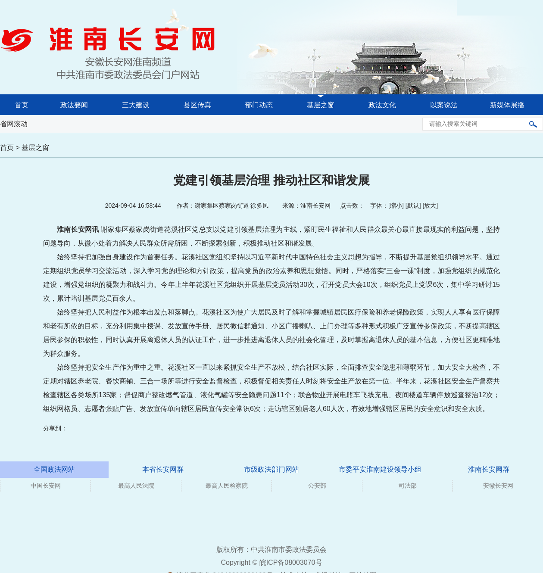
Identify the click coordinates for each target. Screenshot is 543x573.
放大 (430, 205)
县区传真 (197, 105)
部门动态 (259, 105)
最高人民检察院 (227, 485)
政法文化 (382, 105)
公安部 (317, 485)
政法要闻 (74, 105)
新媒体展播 (507, 105)
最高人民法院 (136, 485)
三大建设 (136, 105)
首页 (21, 105)
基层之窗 (320, 105)
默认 (413, 205)
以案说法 (444, 105)
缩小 (396, 205)
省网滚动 (14, 124)
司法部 (408, 485)
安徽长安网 (498, 485)
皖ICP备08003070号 (290, 562)
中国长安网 (46, 485)
